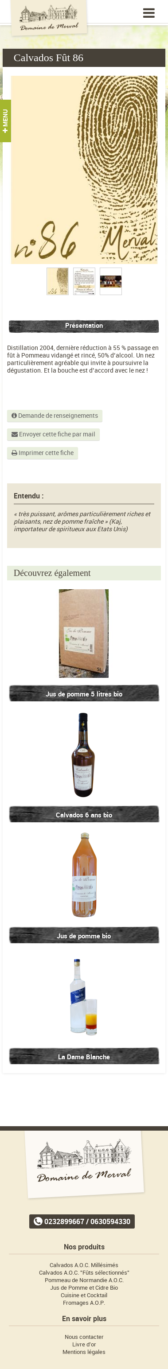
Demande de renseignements (55, 416)
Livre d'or (84, 1344)
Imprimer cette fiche (43, 453)
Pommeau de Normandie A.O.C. (84, 1280)
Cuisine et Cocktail (84, 1295)
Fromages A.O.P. (84, 1302)
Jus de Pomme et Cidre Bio (84, 1287)
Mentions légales (84, 1352)
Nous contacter (84, 1337)
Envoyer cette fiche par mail (53, 434)
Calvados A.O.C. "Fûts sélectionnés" (84, 1272)
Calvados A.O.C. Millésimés (84, 1265)
